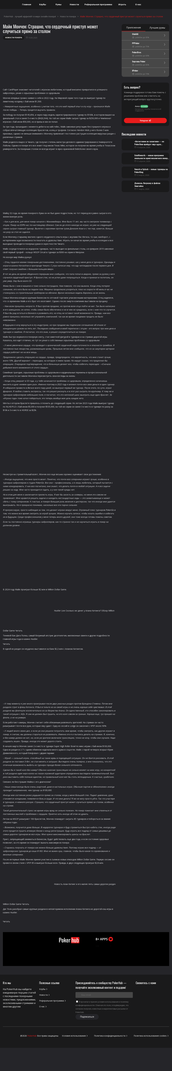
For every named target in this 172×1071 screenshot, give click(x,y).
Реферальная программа (98, 4)
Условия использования (75, 1035)
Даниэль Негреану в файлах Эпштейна (147, 184)
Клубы (42, 4)
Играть (122, 4)
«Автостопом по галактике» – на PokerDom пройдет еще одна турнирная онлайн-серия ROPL (149, 144)
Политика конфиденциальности (111, 1035)
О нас (138, 4)
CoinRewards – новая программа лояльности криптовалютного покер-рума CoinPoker (151, 158)
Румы (58, 4)
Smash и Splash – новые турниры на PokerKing (151, 171)
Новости (74, 4)
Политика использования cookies (151, 1035)
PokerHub (32, 1035)
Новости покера (13, 37)
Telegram (145, 120)
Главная (26, 4)
